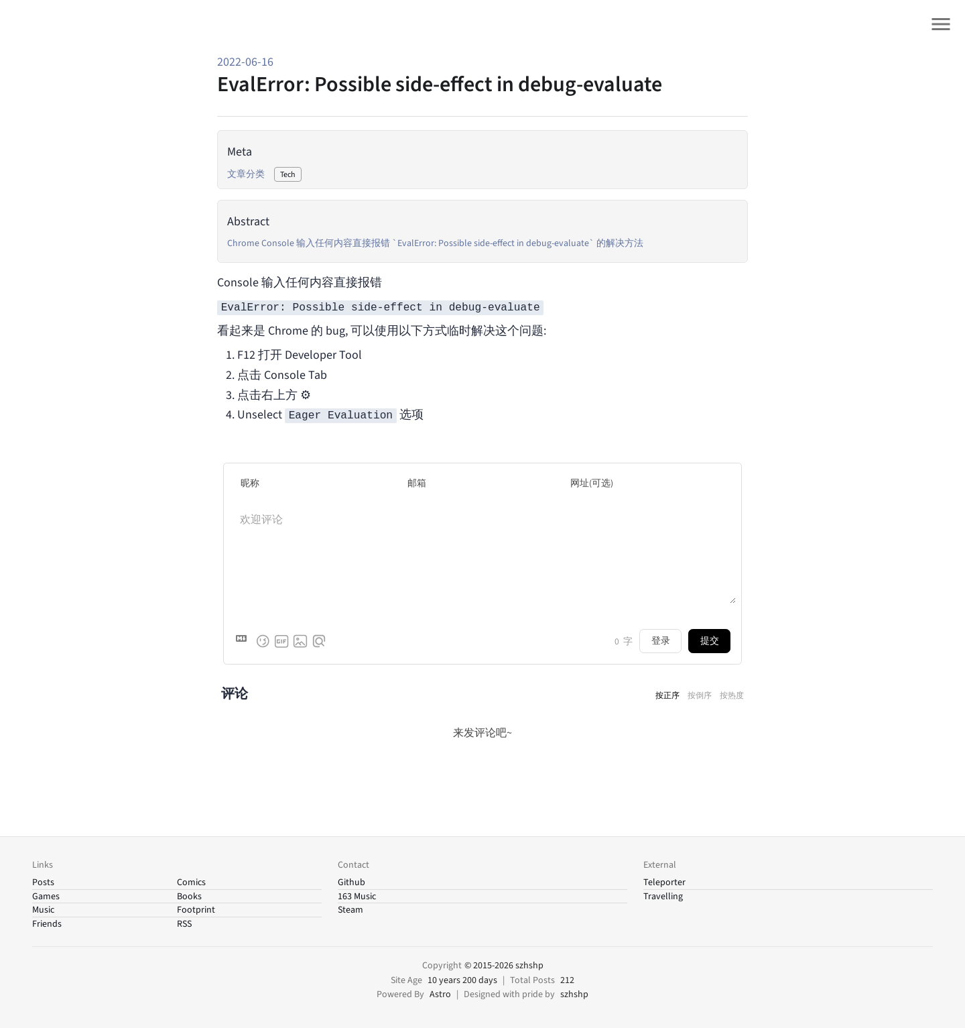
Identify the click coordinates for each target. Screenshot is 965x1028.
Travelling (663, 896)
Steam (350, 910)
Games (46, 896)
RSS (184, 924)
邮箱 (416, 483)
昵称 (250, 483)
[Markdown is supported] (244, 641)
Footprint (196, 910)
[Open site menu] (940, 24)
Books (189, 896)
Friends (47, 924)
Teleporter (664, 882)
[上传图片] (300, 641)
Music (43, 910)
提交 (709, 640)
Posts (43, 882)
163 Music (357, 896)
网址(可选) (591, 483)
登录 (660, 640)
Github (351, 882)
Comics (191, 882)
